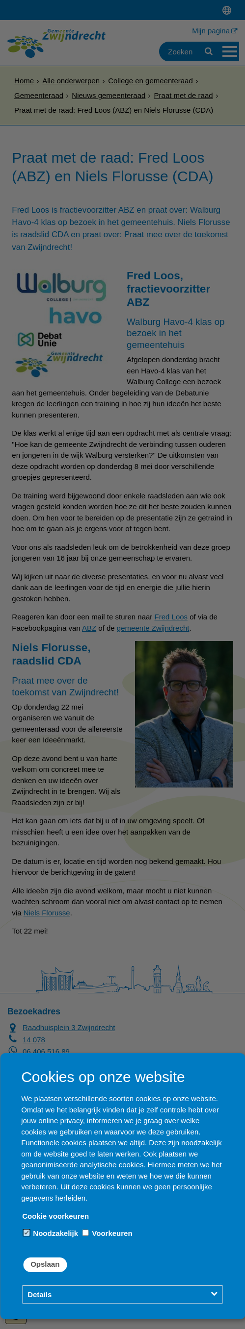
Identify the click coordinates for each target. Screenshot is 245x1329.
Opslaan (44, 1264)
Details (39, 1294)
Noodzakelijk (50, 1233)
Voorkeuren (107, 1233)
